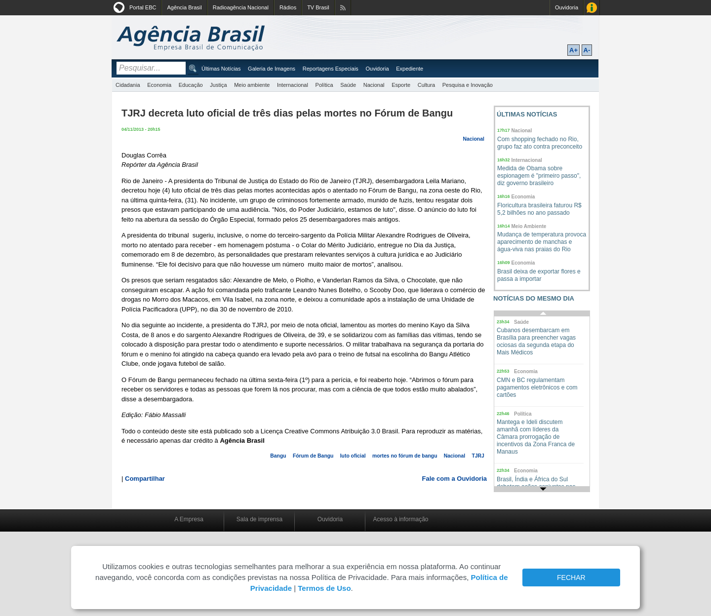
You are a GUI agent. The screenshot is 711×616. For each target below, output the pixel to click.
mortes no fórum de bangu (404, 456)
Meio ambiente (252, 85)
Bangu (278, 456)
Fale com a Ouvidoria (454, 478)
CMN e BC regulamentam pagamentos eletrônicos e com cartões (537, 387)
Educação (191, 85)
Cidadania (128, 85)
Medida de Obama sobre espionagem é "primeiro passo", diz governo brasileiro (539, 176)
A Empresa (188, 519)
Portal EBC (142, 7)
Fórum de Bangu (313, 456)
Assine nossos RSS (343, 7)
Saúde (348, 85)
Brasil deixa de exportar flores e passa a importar (539, 275)
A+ (573, 50)
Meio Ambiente (529, 226)
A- (587, 50)
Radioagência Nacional (241, 7)
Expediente (409, 69)
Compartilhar (145, 478)
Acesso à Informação (591, 7)
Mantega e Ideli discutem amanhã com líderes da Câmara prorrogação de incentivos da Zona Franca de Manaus (536, 437)
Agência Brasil (184, 7)
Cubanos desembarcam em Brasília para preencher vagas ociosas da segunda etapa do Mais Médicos (536, 341)
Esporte (401, 85)
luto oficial (353, 456)
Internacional (292, 85)
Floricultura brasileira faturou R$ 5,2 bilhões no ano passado (539, 209)
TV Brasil (318, 7)
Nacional (374, 85)
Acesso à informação (400, 519)
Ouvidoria (566, 7)
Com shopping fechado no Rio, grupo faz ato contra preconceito (539, 143)
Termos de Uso (324, 588)
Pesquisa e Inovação (467, 85)
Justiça (218, 85)
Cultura (426, 85)
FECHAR (571, 577)
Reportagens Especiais (330, 69)
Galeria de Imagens (271, 69)
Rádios (287, 7)
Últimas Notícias (220, 69)
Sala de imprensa (259, 519)
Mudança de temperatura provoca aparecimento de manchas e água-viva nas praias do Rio (541, 242)
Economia (159, 85)
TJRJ (478, 456)
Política (324, 85)
